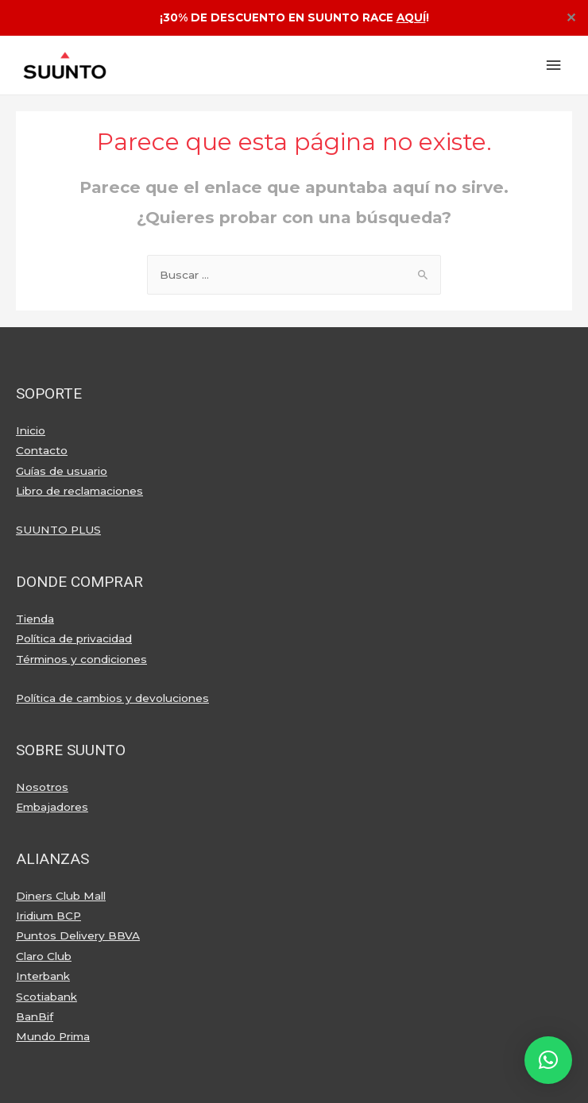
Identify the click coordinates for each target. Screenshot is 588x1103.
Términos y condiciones (81, 659)
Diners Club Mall (61, 895)
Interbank (43, 976)
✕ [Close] (571, 18)
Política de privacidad (74, 638)
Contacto (42, 450)
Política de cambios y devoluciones (112, 698)
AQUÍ (411, 17)
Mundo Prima (53, 1036)
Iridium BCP (48, 915)
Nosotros (42, 787)
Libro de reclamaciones (79, 490)
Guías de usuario (61, 471)
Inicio (30, 430)
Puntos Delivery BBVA (78, 935)
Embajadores (52, 806)
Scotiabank (46, 996)
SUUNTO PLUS (58, 529)
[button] (548, 1060)
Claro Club (44, 956)
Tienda (35, 618)
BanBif (34, 1016)
